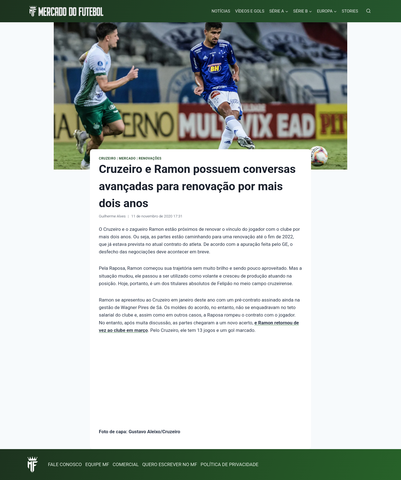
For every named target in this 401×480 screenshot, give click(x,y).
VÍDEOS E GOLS (249, 11)
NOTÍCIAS (221, 11)
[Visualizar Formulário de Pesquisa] (368, 11)
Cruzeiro (107, 158)
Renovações (150, 158)
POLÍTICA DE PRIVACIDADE (229, 464)
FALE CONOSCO (65, 464)
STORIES (350, 11)
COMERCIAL (126, 464)
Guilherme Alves (112, 216)
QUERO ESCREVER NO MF (169, 464)
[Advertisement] (200, 382)
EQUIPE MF (97, 464)
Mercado (127, 158)
